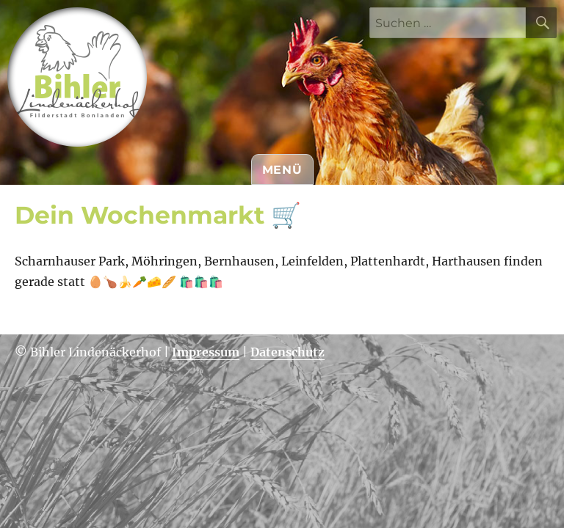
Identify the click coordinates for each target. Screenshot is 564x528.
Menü (282, 170)
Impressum (205, 352)
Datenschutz (287, 352)
